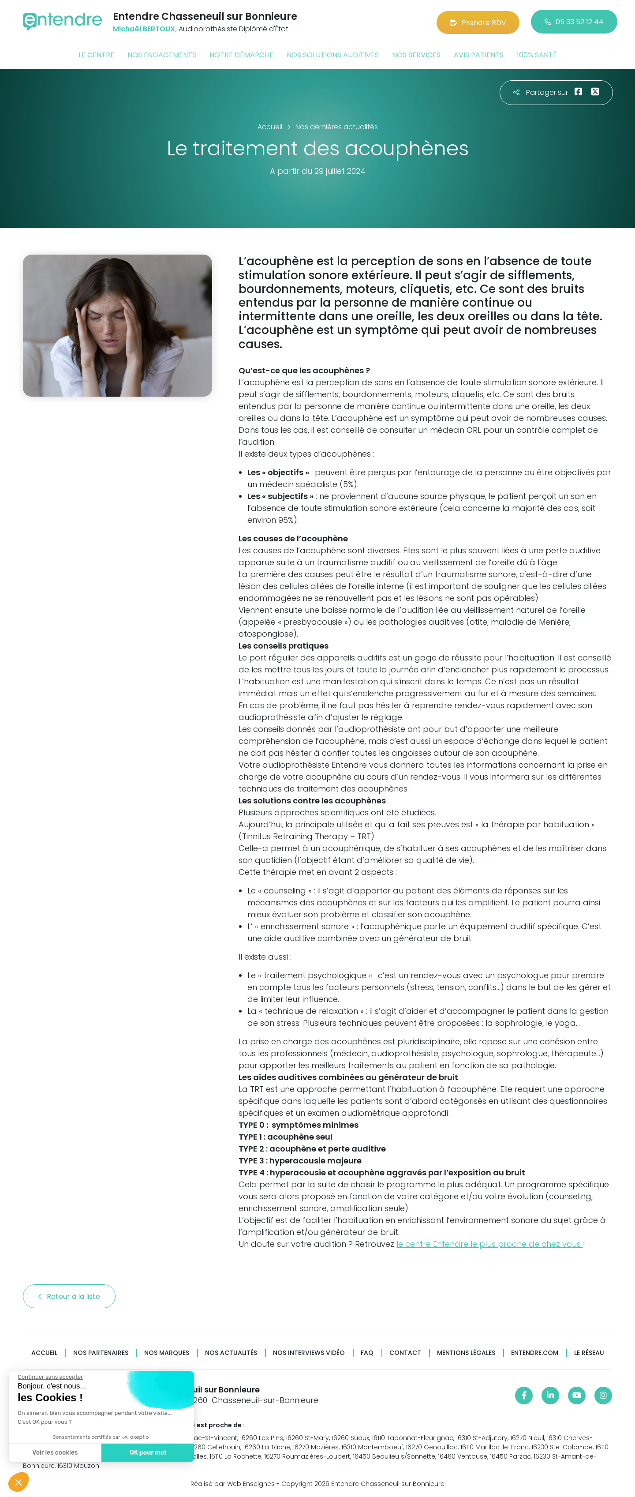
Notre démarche (241, 54)
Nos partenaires (100, 1352)
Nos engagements (161, 54)
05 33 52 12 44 (574, 22)
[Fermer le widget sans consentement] (50, 1377)
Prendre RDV (478, 22)
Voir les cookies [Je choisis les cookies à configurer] (54, 1452)
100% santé (537, 54)
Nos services (416, 54)
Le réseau (589, 1352)
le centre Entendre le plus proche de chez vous (489, 1243)
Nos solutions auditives (333, 54)
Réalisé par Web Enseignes (232, 1483)
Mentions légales (466, 1352)
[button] (18, 1482)
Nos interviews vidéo (309, 1352)
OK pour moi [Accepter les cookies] (147, 1452)
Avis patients (479, 54)
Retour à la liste (69, 1296)
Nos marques (166, 1352)
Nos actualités (231, 1352)
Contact (405, 1352)
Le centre (96, 54)
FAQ (367, 1352)
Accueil (44, 1352)
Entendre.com (534, 1352)
